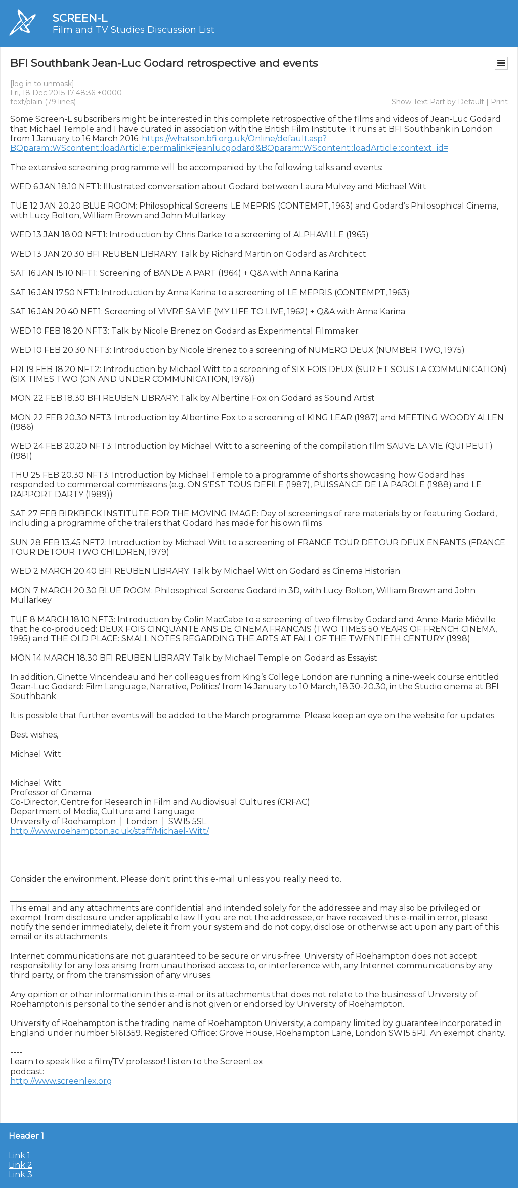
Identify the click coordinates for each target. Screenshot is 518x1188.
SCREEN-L (80, 18)
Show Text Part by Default (438, 101)
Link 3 (20, 1174)
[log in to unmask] (42, 83)
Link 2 (20, 1165)
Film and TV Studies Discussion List (133, 29)
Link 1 (19, 1155)
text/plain (26, 101)
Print (499, 101)
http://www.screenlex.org (61, 1081)
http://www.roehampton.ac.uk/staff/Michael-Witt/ (109, 831)
